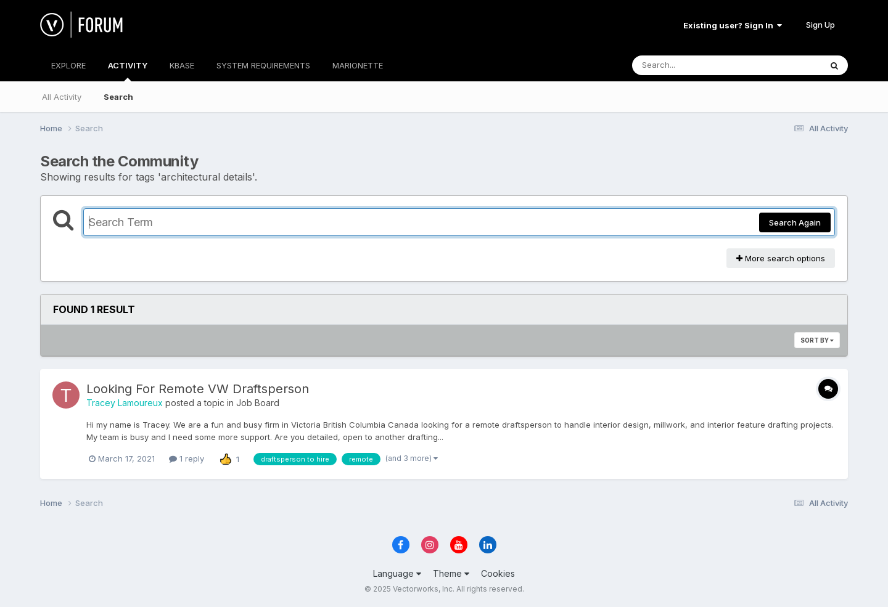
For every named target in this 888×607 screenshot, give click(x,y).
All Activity (61, 97)
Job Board (257, 402)
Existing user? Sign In (732, 25)
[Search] (693, 65)
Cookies (498, 573)
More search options (780, 258)
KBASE (182, 65)
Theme (451, 573)
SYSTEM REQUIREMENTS (263, 65)
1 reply (186, 458)
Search (118, 97)
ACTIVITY (127, 70)
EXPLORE (68, 65)
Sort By (817, 340)
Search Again (795, 222)
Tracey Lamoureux (124, 402)
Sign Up (820, 25)
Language (397, 573)
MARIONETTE (357, 65)
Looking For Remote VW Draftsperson (197, 388)
